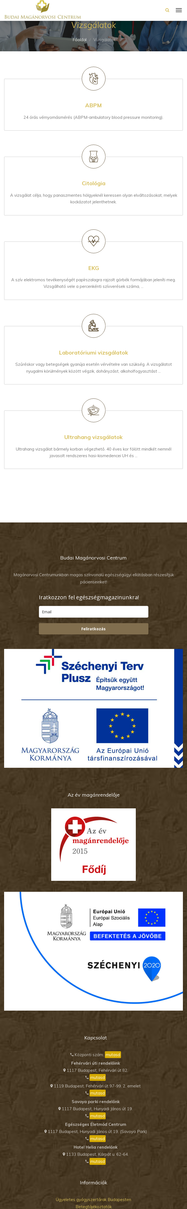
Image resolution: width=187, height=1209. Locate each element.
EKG (93, 268)
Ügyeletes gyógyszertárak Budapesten (93, 1199)
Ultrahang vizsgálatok (93, 437)
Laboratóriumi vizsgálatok (93, 352)
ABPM (93, 105)
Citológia (93, 183)
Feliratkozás (93, 628)
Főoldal (80, 39)
